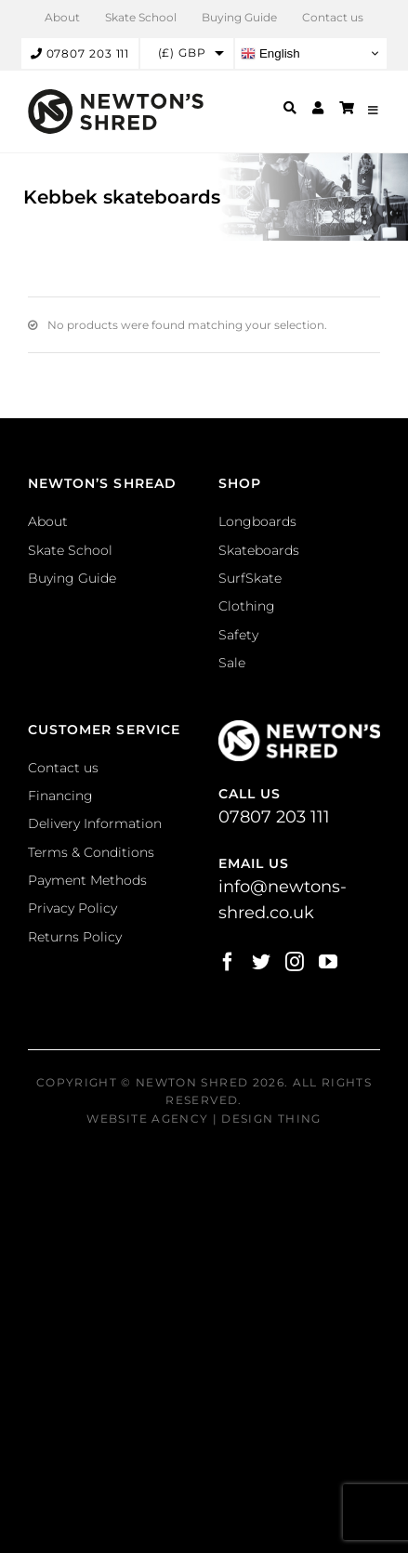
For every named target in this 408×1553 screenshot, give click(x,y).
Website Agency (147, 1118)
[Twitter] (261, 962)
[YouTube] (328, 962)
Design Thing (271, 1118)
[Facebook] (227, 962)
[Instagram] (294, 962)
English (270, 53)
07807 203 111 (80, 53)
